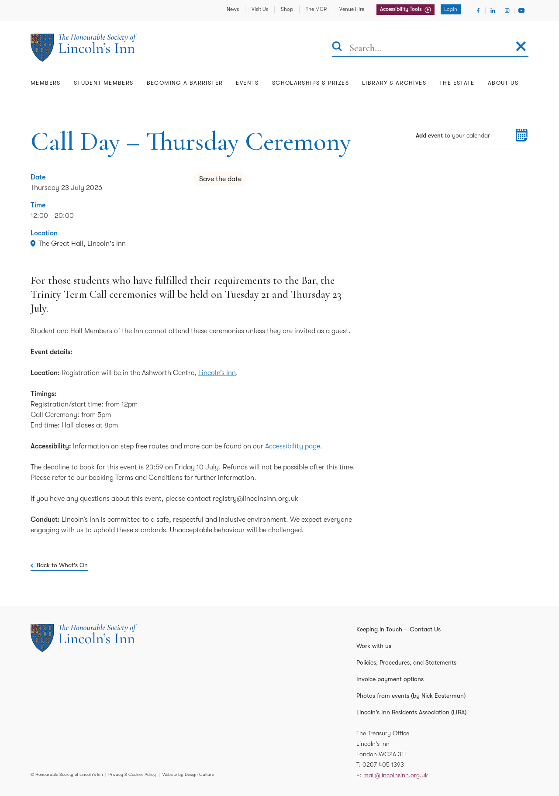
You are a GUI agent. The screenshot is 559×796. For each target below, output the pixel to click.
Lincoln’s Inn (217, 373)
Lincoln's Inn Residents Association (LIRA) (411, 712)
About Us (503, 82)
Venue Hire (351, 9)
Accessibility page (292, 446)
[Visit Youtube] (521, 10)
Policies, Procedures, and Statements (406, 662)
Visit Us (260, 9)
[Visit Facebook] (478, 10)
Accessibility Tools (401, 9)
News (233, 9)
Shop (287, 9)
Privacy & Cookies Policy (132, 774)
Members (46, 82)
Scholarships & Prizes (310, 82)
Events (247, 82)
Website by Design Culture (188, 774)
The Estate (457, 82)
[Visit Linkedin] (493, 10)
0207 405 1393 (383, 764)
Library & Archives (394, 82)
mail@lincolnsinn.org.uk (395, 775)
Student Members (104, 82)
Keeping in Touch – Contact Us (398, 629)
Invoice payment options (390, 678)
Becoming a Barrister (185, 82)
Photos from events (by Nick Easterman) (411, 695)
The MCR (316, 9)
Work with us (373, 645)
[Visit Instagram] (507, 10)
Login (450, 9)
